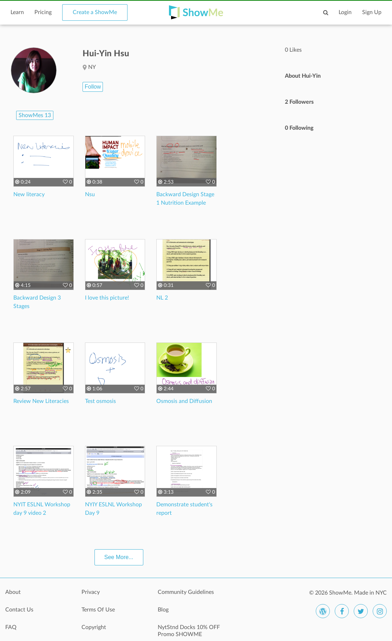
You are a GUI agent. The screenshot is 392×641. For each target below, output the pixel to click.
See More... (118, 557)
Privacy (90, 592)
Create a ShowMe (95, 12)
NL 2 (162, 298)
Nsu (90, 194)
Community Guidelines (186, 592)
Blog (163, 610)
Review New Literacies (41, 401)
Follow (93, 87)
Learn (17, 12)
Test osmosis (100, 401)
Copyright (93, 627)
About (13, 592)
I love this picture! (107, 298)
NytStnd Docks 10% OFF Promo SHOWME (189, 630)
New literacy (29, 194)
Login (345, 12)
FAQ (11, 627)
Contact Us (19, 610)
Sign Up (371, 12)
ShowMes (35, 115)
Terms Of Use (98, 610)
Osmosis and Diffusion (184, 401)
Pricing (43, 12)
